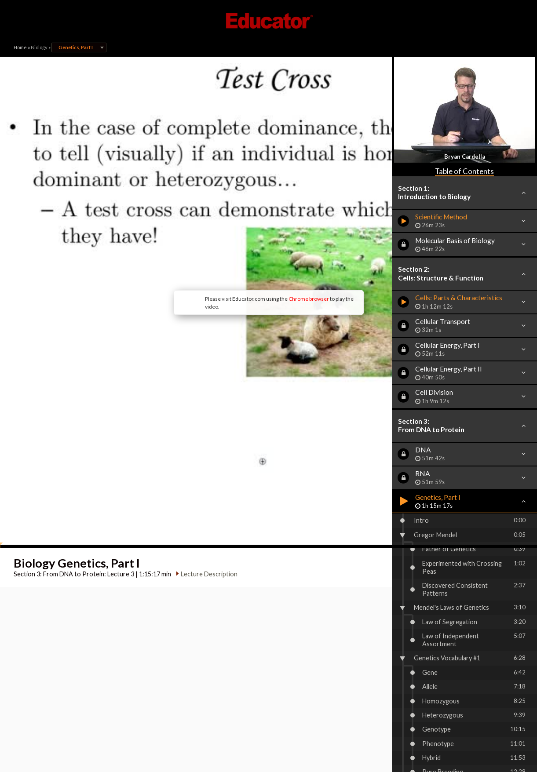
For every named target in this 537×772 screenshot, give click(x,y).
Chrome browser (236, 232)
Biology (39, 47)
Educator (269, 21)
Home (20, 47)
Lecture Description (205, 442)
